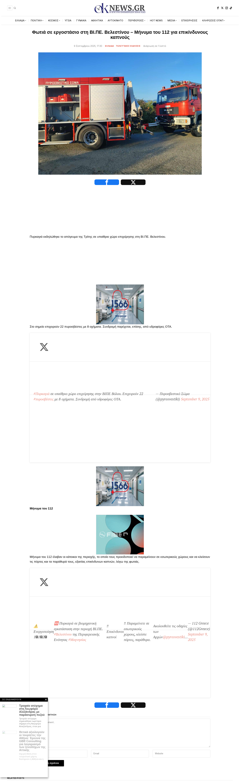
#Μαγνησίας (197, 469)
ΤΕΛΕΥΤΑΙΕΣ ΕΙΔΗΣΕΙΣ (128, 46)
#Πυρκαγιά (42, 336)
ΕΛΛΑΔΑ (109, 46)
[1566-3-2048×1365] (120, 305)
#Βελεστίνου (136, 469)
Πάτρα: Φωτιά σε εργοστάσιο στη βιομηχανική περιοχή (146, 641)
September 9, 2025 (108, 350)
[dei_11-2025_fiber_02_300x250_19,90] (120, 425)
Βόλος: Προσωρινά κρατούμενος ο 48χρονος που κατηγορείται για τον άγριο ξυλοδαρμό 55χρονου (32, 642)
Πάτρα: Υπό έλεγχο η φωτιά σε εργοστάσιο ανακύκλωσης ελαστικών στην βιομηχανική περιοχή (87, 644)
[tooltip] (218, 8)
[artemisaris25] (33, 723)
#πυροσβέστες (154, 336)
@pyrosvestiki (96, 493)
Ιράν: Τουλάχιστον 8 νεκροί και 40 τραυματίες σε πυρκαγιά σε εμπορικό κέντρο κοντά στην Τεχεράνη (205, 644)
